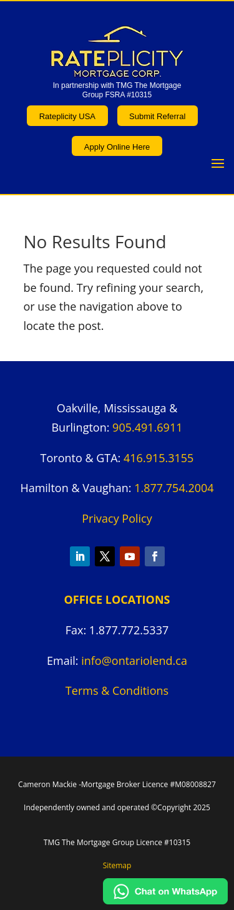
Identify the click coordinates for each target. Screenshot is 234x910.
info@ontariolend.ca (134, 660)
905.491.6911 (147, 427)
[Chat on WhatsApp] (165, 900)
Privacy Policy (117, 518)
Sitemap (117, 865)
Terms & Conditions (117, 690)
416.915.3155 (158, 457)
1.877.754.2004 (173, 487)
